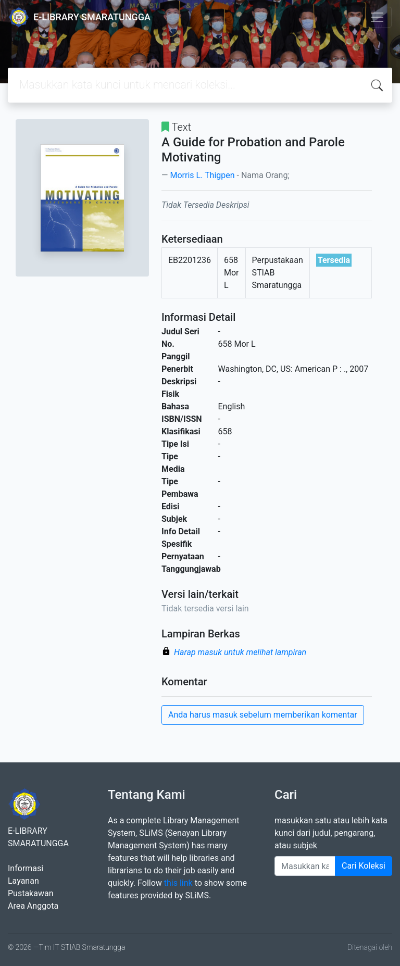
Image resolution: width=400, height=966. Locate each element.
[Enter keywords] (304, 866)
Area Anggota (33, 906)
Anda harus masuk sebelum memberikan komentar (262, 715)
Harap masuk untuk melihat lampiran (240, 652)
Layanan (23, 881)
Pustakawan (30, 893)
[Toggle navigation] (377, 17)
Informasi (25, 868)
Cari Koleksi (363, 866)
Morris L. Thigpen (202, 175)
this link (178, 883)
